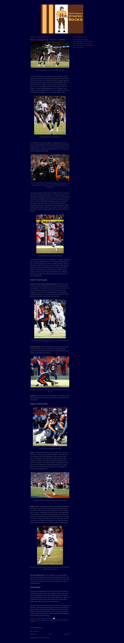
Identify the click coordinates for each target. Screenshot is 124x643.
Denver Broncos (57, 620)
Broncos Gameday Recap (43, 620)
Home (50, 634)
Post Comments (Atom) (43, 637)
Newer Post (33, 634)
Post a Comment (34, 631)
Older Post (67, 634)
